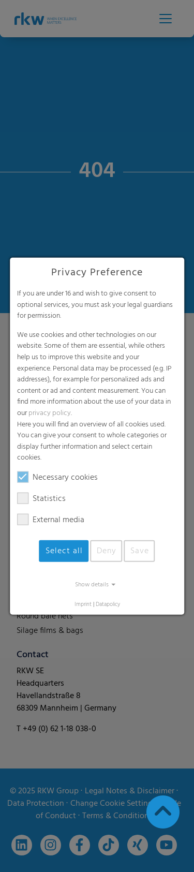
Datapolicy (108, 604)
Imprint (83, 604)
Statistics (41, 499)
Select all (64, 551)
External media (50, 520)
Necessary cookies (57, 477)
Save (139, 551)
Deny (106, 551)
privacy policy (49, 413)
